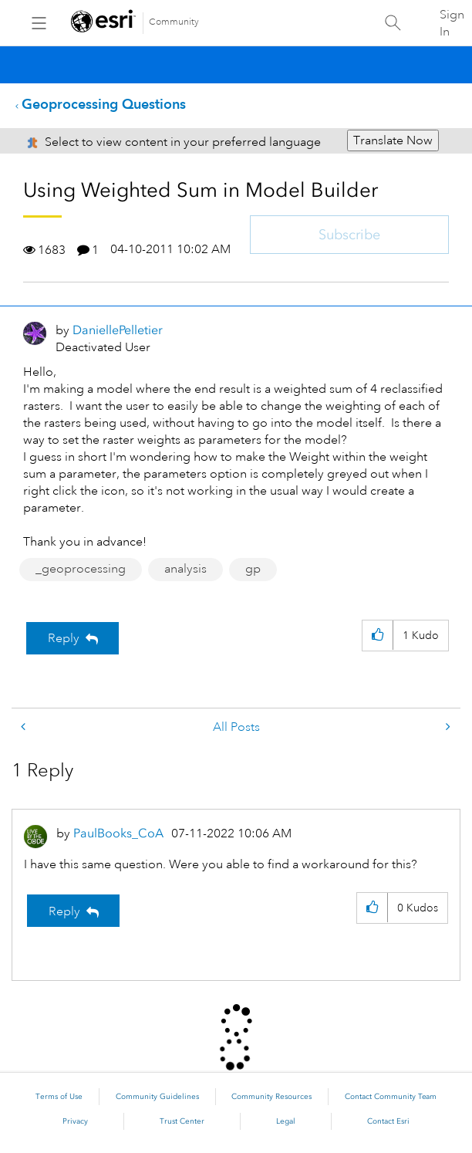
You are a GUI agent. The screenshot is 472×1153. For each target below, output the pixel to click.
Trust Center (182, 1121)
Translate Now (393, 140)
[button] (377, 635)
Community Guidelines (157, 1096)
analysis (185, 568)
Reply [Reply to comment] (64, 911)
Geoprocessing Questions (104, 104)
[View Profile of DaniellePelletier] (117, 330)
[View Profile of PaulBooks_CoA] (118, 833)
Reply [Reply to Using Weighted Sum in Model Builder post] (63, 638)
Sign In (452, 23)
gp (253, 568)
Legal (285, 1121)
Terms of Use (59, 1096)
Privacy (75, 1121)
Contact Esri (388, 1121)
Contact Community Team (391, 1096)
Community (174, 22)
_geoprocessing (80, 568)
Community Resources (271, 1096)
